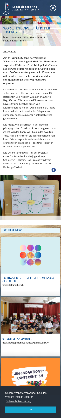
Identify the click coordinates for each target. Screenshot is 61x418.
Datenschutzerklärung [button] (18, 401)
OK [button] (30, 409)
